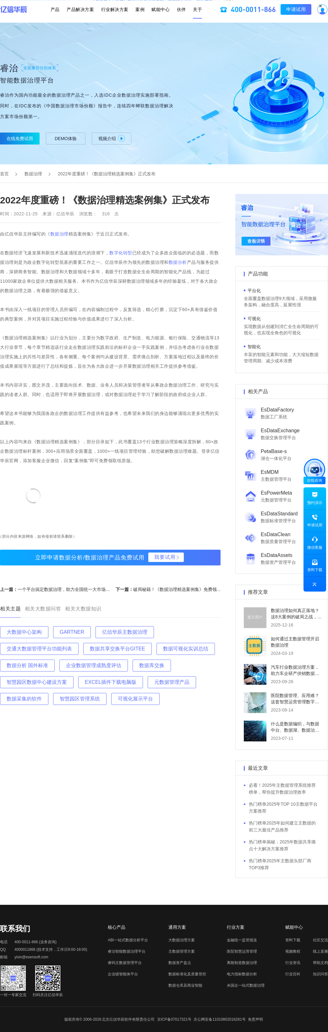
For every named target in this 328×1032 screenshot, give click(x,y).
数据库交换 (151, 665)
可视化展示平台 (135, 698)
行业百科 (292, 974)
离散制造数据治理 (242, 963)
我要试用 (165, 557)
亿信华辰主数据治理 (124, 632)
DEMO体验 (66, 138)
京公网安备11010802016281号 (219, 1019)
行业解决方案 (117, 21)
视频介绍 (111, 138)
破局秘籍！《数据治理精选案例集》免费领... (177, 589)
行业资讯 (292, 963)
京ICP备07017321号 (174, 1019)
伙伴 (176, 21)
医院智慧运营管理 (242, 951)
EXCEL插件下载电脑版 (110, 682)
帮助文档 (320, 963)
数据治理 (33, 173)
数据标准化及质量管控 (187, 974)
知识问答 (320, 974)
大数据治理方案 (181, 940)
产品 (63, 21)
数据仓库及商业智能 (185, 985)
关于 (189, 21)
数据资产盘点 (179, 963)
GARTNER (72, 632)
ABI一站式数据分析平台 (128, 940)
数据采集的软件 (24, 698)
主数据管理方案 (181, 951)
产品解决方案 (85, 21)
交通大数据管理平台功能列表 (39, 648)
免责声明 (255, 1019)
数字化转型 (120, 252)
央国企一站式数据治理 (246, 985)
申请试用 (288, 21)
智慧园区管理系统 (80, 698)
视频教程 (292, 951)
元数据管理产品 (171, 682)
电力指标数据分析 (242, 974)
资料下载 (292, 940)
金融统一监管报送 (242, 940)
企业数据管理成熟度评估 (93, 665)
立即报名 (164, 5)
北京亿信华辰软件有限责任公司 (128, 1019)
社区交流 (320, 940)
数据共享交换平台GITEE (117, 648)
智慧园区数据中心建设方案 (37, 682)
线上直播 (320, 951)
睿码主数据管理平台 (125, 963)
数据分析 (178, 262)
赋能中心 (158, 21)
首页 (4, 173)
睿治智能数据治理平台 (126, 951)
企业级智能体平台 (123, 974)
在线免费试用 (20, 138)
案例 (140, 21)
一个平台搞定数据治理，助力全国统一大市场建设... (68, 589)
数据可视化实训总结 (185, 648)
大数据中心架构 (24, 632)
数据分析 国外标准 (27, 665)
